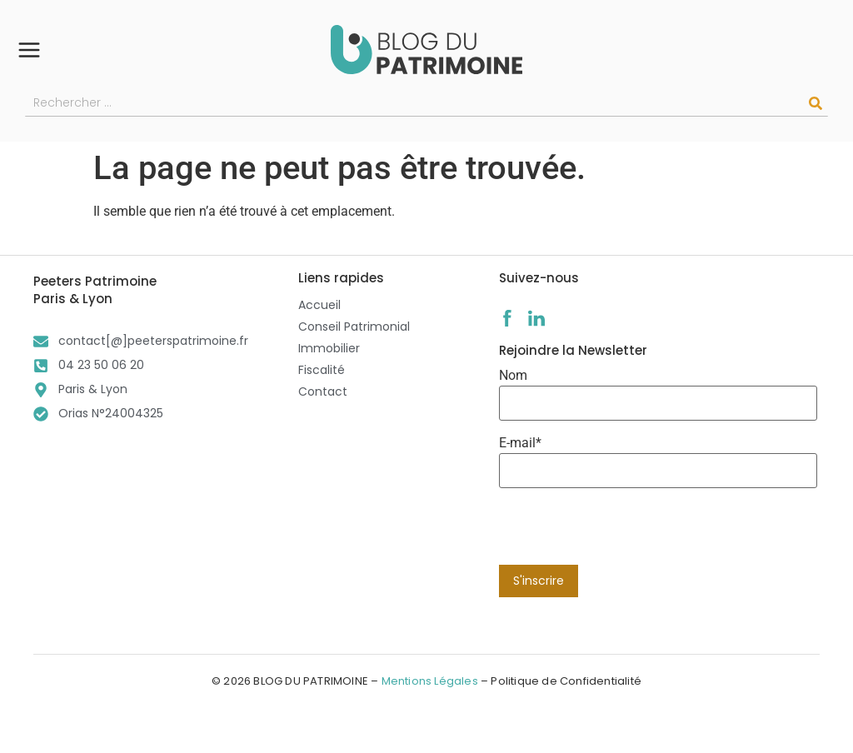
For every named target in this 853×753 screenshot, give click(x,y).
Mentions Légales (430, 681)
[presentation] (625, 532)
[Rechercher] (815, 103)
